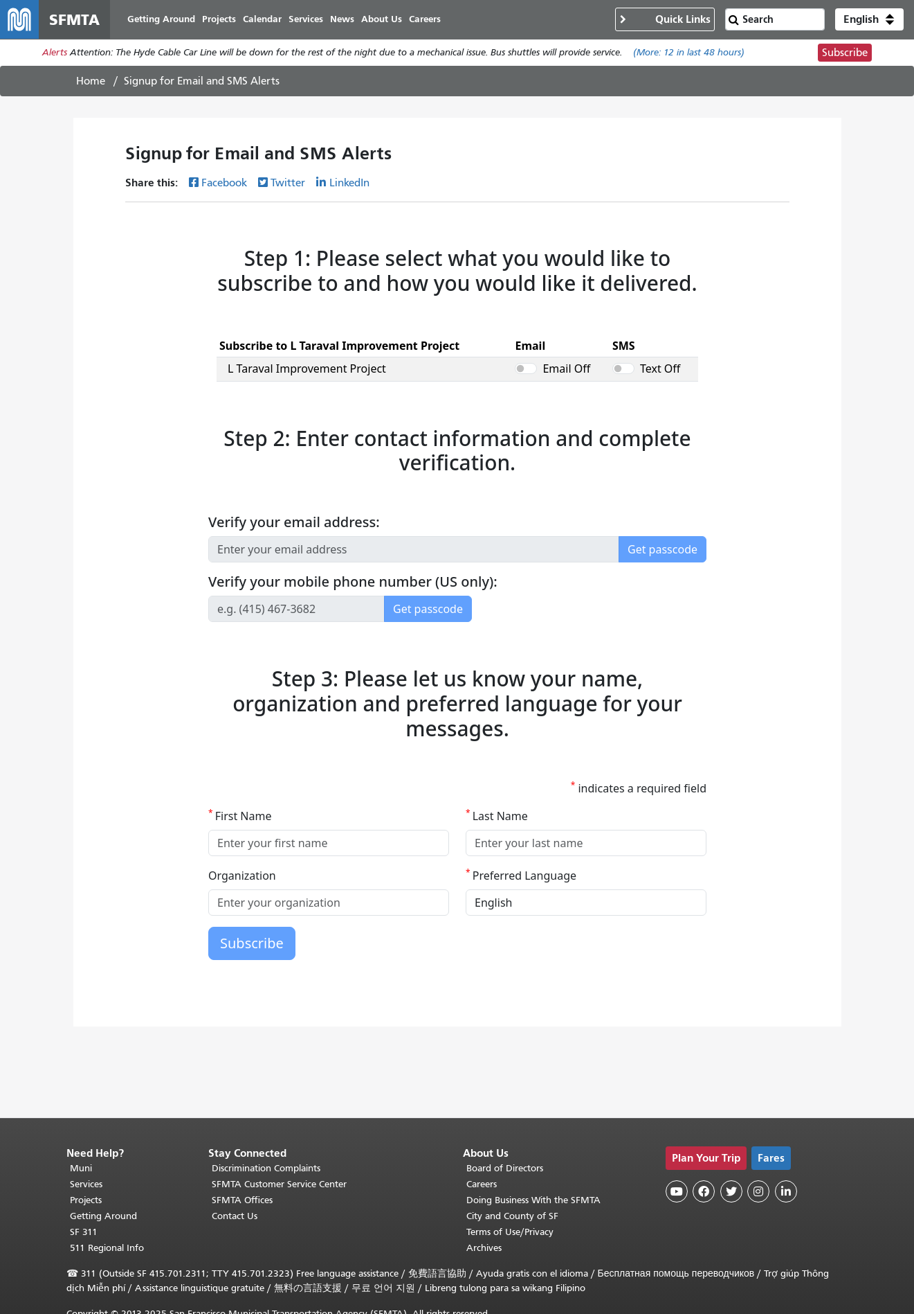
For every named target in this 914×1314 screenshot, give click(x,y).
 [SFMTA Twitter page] (731, 1191)
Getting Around (103, 1217)
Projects (86, 1201)
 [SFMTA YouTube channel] (676, 1191)
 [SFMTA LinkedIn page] (786, 1191)
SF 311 (84, 1232)
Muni (81, 1169)
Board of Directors (504, 1169)
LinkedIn (349, 183)
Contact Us (234, 1217)
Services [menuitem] (306, 19)
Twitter (288, 183)
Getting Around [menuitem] (161, 19)
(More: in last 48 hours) (688, 53)
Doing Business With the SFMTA (533, 1201)
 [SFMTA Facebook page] (703, 1191)
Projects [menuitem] (219, 19)
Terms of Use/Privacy (510, 1232)
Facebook (224, 183)
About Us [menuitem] (381, 19)
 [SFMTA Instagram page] (758, 1191)
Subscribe (845, 52)
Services (86, 1185)
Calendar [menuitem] (262, 19)
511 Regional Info (107, 1248)
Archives (484, 1248)
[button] (869, 19)
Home (90, 81)
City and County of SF (512, 1217)
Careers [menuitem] (425, 19)
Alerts (54, 53)
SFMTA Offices (242, 1201)
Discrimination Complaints (266, 1169)
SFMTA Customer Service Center (279, 1185)
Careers (481, 1185)
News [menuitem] (342, 19)
